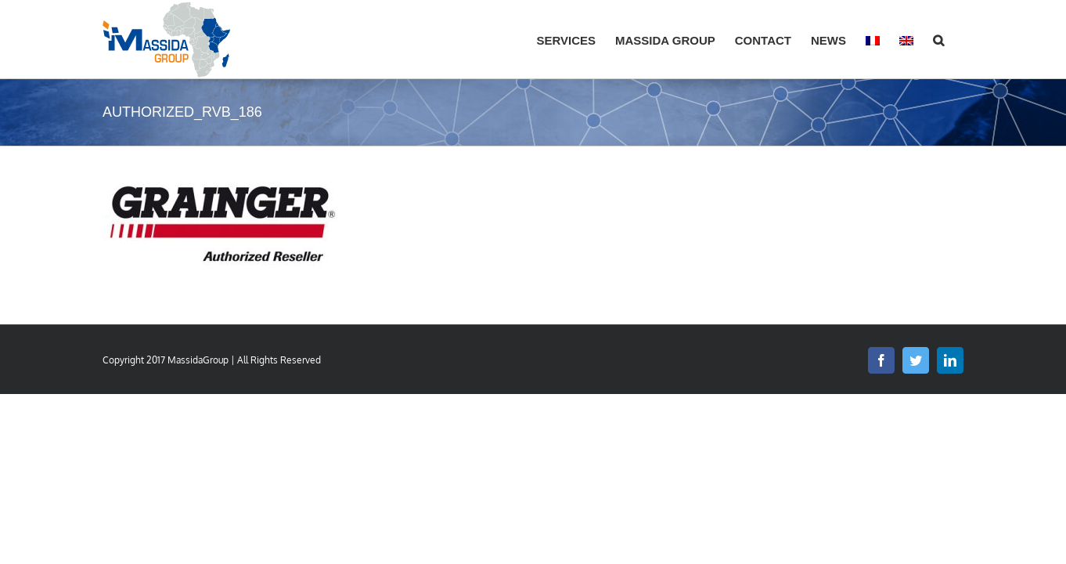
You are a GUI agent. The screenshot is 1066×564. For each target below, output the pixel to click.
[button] (958, 39)
